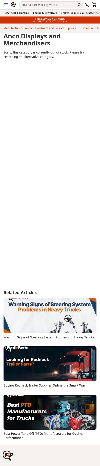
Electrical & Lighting (17, 13)
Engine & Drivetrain (45, 13)
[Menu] (6, 4)
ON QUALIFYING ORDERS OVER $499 (50, 21)
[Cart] (94, 4)
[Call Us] (87, 4)
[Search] (48, 5)
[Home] (13, 5)
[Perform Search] (80, 4)
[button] (8, 455)
